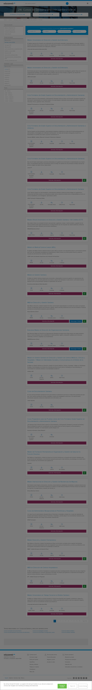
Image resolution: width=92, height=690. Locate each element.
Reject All (72, 686)
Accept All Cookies (62, 686)
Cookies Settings (83, 686)
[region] (46, 685)
